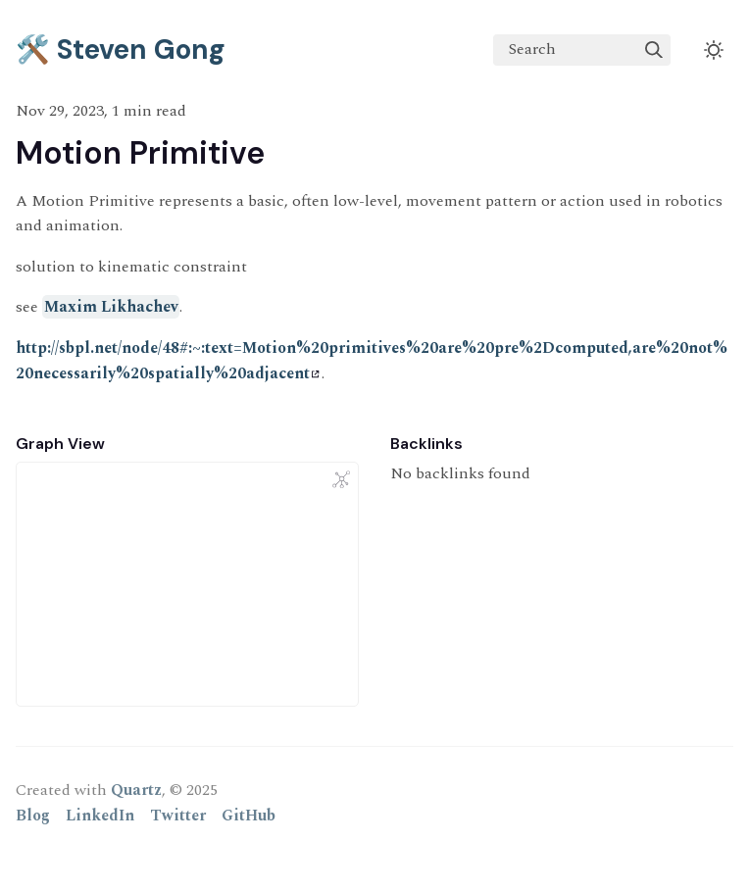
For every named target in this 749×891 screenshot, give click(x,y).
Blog (33, 815)
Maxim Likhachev (111, 307)
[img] (654, 50)
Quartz (136, 790)
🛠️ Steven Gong (120, 49)
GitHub (248, 815)
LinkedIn (100, 815)
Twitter (178, 815)
